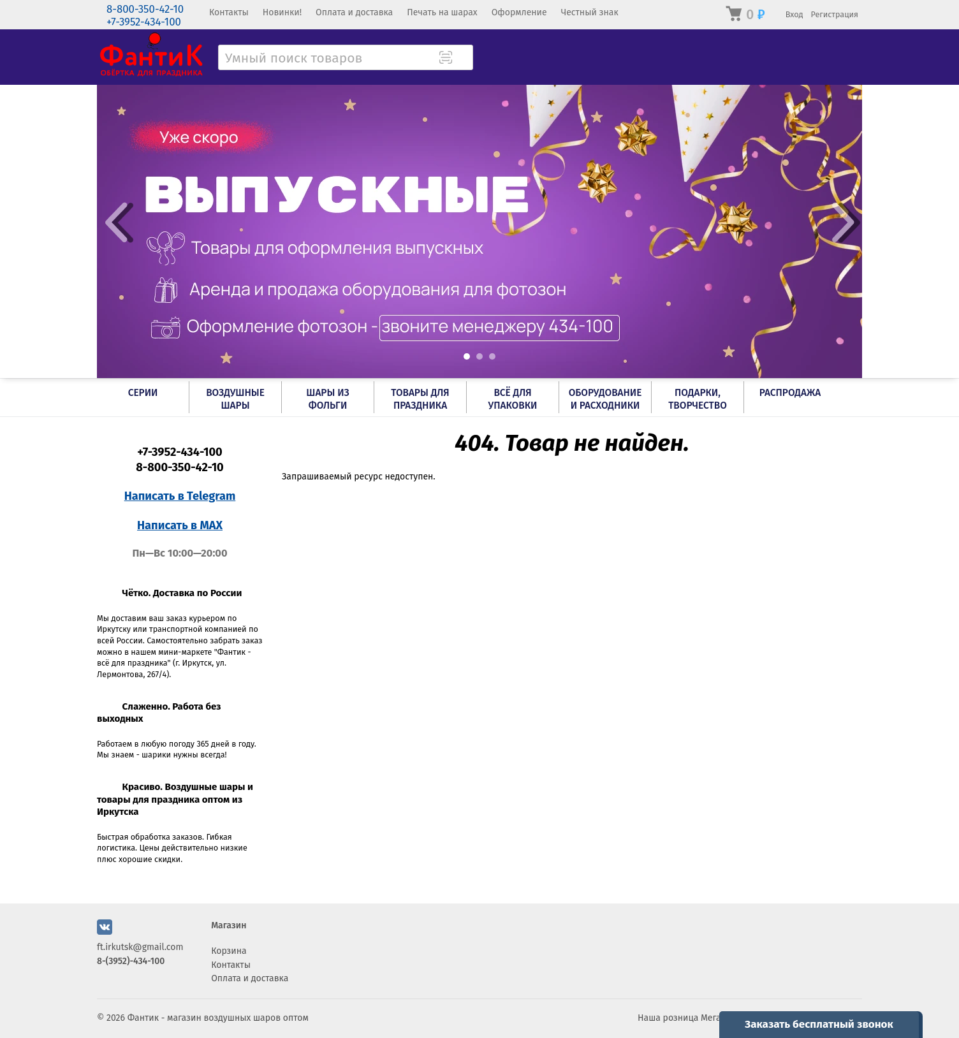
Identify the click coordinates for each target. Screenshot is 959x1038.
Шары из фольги (327, 399)
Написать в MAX (180, 525)
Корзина (229, 951)
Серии (143, 392)
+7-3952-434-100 (143, 22)
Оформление (519, 12)
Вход (794, 14)
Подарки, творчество (697, 399)
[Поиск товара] (462, 58)
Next (843, 222)
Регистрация (834, 14)
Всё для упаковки (513, 399)
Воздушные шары (235, 399)
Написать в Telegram (180, 496)
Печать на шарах (442, 12)
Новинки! (282, 12)
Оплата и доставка (354, 12)
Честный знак (590, 12)
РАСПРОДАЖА (790, 392)
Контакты (229, 12)
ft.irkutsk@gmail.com (140, 947)
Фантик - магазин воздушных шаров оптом (218, 1017)
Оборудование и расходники (605, 399)
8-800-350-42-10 (145, 9)
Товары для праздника (420, 399)
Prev (116, 222)
